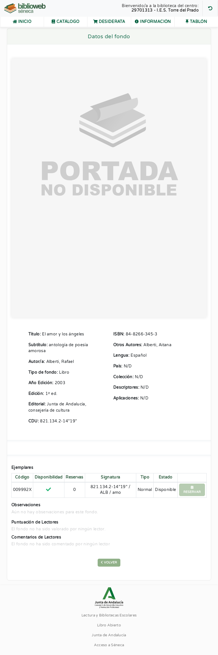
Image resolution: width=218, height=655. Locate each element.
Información (153, 22)
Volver (109, 562)
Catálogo (69, 21)
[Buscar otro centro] (210, 8)
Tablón (196, 22)
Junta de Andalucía (109, 635)
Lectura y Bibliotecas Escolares (109, 615)
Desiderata (109, 22)
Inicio (22, 22)
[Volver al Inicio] (25, 8)
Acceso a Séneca (109, 645)
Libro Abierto (109, 625)
